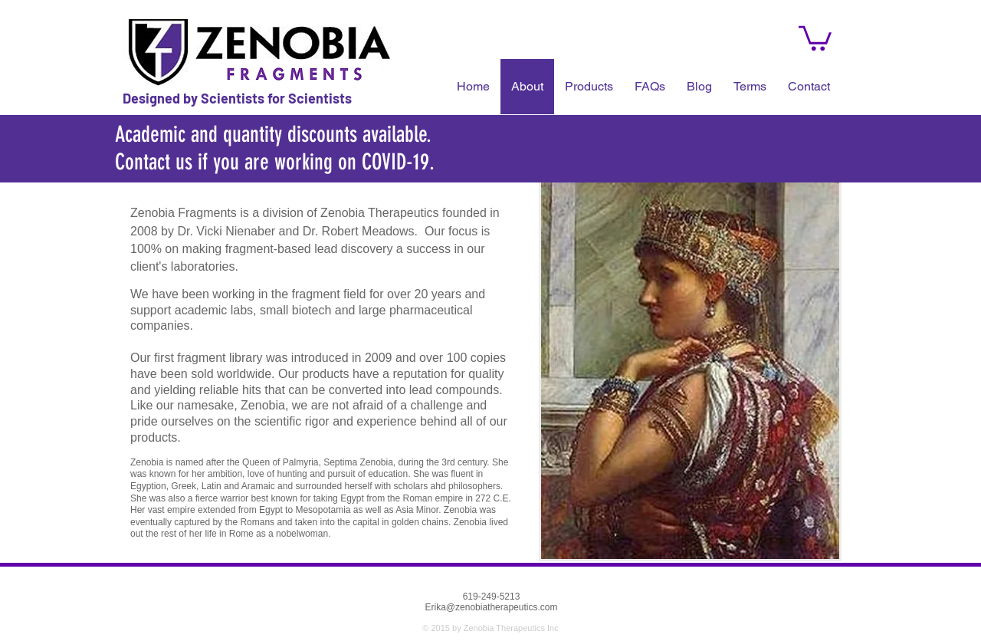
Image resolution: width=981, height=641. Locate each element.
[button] (650, 86)
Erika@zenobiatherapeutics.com (491, 607)
